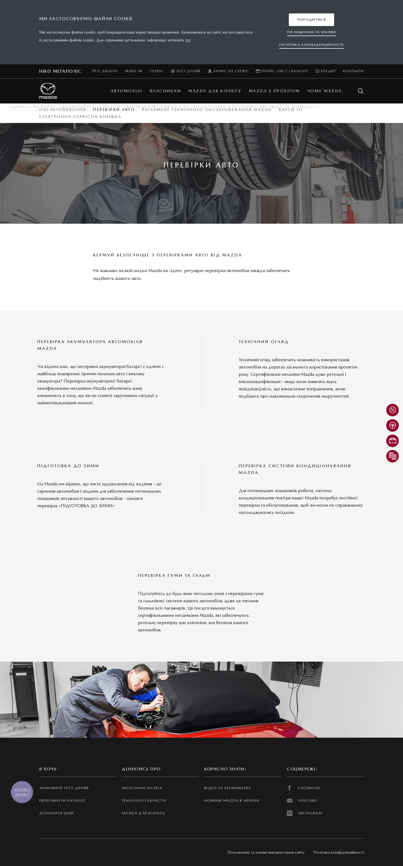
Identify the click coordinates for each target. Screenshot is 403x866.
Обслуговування (62, 109)
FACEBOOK (303, 788)
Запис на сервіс (228, 71)
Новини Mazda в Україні (231, 800)
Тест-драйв (186, 71)
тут (187, 40)
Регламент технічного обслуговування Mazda (207, 109)
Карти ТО (291, 109)
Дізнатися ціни (56, 813)
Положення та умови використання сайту (266, 852)
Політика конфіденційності (338, 852)
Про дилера (105, 71)
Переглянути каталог (62, 800)
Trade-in (134, 71)
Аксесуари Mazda (142, 788)
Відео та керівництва (227, 788)
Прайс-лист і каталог (282, 71)
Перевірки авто (114, 109)
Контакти (353, 71)
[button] (311, 19)
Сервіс (157, 71)
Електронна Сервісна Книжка (80, 116)
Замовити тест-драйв (64, 788)
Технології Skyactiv (144, 800)
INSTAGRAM (304, 813)
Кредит (325, 71)
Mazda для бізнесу (143, 813)
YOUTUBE (302, 800)
